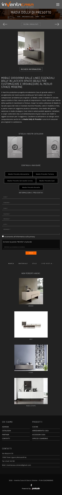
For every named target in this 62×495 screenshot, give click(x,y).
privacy (32, 237)
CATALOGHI (6, 431)
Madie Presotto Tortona (45, 174)
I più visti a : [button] (47, 263)
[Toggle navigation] (58, 4)
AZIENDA (5, 427)
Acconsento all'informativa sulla (19, 237)
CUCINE (35, 427)
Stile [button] (34, 263)
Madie (37, 16)
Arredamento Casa (27, 16)
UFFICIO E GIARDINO (40, 438)
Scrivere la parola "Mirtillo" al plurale (17, 242)
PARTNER (5, 435)
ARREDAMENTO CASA (40, 431)
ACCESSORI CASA (38, 435)
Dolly (43, 16)
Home (18, 16)
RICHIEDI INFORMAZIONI (31, 69)
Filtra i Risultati (31, 24)
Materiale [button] (23, 263)
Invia (31, 253)
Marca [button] (11, 263)
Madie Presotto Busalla (31, 187)
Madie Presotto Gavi (47, 181)
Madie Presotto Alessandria (18, 174)
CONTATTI (6, 438)
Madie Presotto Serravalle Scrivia (20, 181)
